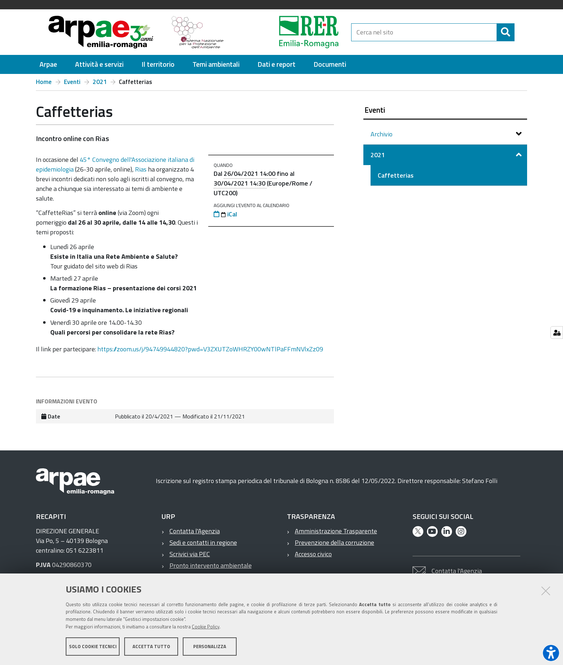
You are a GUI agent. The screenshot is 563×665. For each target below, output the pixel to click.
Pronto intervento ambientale (210, 565)
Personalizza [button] (209, 646)
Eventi (72, 81)
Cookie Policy (205, 626)
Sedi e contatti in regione (203, 542)
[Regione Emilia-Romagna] (291, 32)
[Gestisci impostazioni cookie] (556, 332)
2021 (100, 81)
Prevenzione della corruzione (334, 542)
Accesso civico (313, 554)
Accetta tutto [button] (151, 646)
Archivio (382, 134)
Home (44, 81)
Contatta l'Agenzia (194, 531)
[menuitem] (48, 64)
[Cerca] (506, 32)
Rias (141, 169)
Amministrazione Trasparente (336, 531)
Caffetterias (396, 175)
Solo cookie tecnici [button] (93, 646)
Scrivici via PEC (189, 554)
